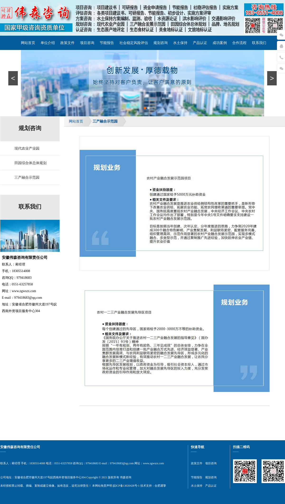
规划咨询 (160, 43)
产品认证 (200, 43)
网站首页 (28, 43)
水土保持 (180, 43)
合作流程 (239, 43)
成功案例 (220, 43)
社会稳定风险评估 (133, 43)
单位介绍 (48, 43)
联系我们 (259, 43)
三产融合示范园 (105, 121)
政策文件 (67, 43)
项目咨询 (87, 43)
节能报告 (107, 43)
